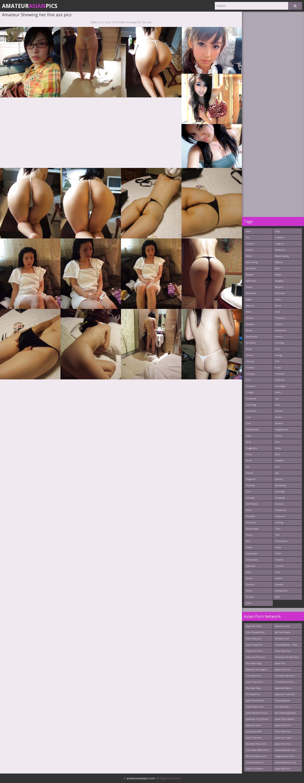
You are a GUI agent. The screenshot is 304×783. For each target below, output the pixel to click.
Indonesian (251, 553)
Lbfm (248, 603)
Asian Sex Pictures (255, 657)
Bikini (249, 311)
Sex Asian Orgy (253, 663)
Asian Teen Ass (253, 737)
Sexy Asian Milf (253, 731)
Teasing (279, 522)
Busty (249, 348)
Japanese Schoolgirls (256, 669)
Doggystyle (251, 448)
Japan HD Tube (253, 626)
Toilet (278, 553)
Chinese (250, 361)
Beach (249, 286)
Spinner (279, 479)
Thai (277, 534)
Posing (278, 355)
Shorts (278, 417)
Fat (247, 466)
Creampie (251, 398)
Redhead (279, 379)
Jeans (248, 572)
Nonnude (280, 293)
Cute (248, 423)
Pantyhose (280, 330)
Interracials (252, 559)
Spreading (280, 485)
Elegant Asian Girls (284, 756)
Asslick (249, 249)
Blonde (249, 317)
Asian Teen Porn (254, 681)
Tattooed (280, 516)
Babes (249, 255)
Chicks (249, 355)
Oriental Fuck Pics (284, 681)
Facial (249, 460)
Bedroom (251, 293)
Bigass (249, 299)
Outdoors (280, 317)
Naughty (279, 280)
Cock (248, 379)
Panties (279, 324)
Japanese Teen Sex (285, 694)
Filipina (249, 472)
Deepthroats (252, 429)
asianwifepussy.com (285, 762)
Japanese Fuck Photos (257, 719)
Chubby (250, 367)
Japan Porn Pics (283, 743)
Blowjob (250, 324)
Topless (279, 559)
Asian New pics (253, 638)
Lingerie (279, 243)
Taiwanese (280, 510)
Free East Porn (253, 675)
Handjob (250, 516)
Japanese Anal (282, 626)
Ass (247, 237)
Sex (277, 398)
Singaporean (281, 429)
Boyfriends (251, 336)
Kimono (250, 584)
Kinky (249, 590)
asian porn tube (283, 737)
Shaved (279, 410)
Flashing (250, 485)
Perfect (279, 336)
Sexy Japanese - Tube (286, 644)
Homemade (252, 528)
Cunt (248, 417)
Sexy (277, 404)
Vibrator (279, 584)
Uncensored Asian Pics (287, 657)
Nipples (279, 286)
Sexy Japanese (282, 700)
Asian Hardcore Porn (257, 712)
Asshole (250, 243)
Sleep (278, 448)
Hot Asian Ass (282, 706)
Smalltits (279, 460)
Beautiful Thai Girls (256, 743)
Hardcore (251, 522)
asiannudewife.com (285, 750)
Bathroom (251, 280)
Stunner (279, 503)
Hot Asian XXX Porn (284, 675)
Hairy (248, 510)
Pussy (278, 367)
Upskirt (278, 578)
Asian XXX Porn (282, 768)
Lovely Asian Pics (254, 762)
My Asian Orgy (253, 688)
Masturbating (282, 255)
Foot (248, 491)
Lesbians (279, 237)
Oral (277, 311)
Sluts (277, 454)
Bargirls (250, 274)
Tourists (279, 565)
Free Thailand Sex (255, 632)
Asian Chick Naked (284, 719)
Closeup (250, 373)
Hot (248, 541)
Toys (277, 572)
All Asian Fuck (282, 638)
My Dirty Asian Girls (256, 756)
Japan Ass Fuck (282, 669)
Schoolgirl (280, 386)
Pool (277, 348)
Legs (277, 231)
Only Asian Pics (283, 650)
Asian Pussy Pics (254, 644)
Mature (279, 262)
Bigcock (250, 305)
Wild (277, 596)
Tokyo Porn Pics (254, 650)
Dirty (248, 441)
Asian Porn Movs (254, 768)
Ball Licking (251, 262)
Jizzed (249, 578)
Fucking (250, 497)
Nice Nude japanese (285, 712)
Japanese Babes (283, 688)
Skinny (278, 435)
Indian (249, 547)
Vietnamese (281, 590)
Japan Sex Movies (255, 700)
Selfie (278, 392)
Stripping (279, 497)
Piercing (279, 342)
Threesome (281, 541)
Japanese (250, 565)
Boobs (249, 330)
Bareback (251, 268)
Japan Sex (280, 663)
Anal (248, 231)
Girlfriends (251, 503)
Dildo (248, 435)
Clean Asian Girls (254, 706)
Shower (279, 423)
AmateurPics (29, 5)
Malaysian (280, 249)
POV (277, 361)
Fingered (250, 479)
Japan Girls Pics (283, 725)
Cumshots (251, 410)
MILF (277, 268)
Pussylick (279, 373)
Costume (250, 386)
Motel (278, 274)
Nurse (278, 305)
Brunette (250, 342)
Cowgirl (250, 392)
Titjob (278, 547)
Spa (277, 472)
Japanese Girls (253, 725)
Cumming (251, 404)
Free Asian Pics (283, 731)
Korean (250, 596)
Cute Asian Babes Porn (257, 750)
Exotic (249, 454)
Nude (278, 299)
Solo (277, 466)
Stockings (280, 491)
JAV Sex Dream (282, 632)
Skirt (277, 441)
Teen (278, 528)
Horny (249, 534)
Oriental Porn (253, 694)
